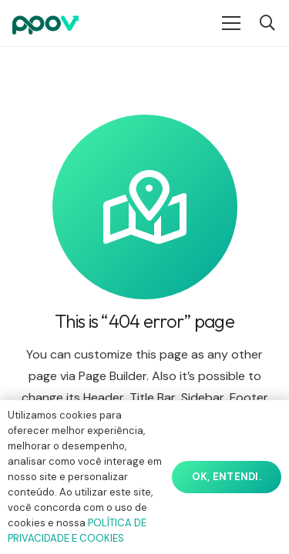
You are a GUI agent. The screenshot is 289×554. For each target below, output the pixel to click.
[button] (267, 23)
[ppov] (45, 23)
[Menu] (231, 23)
